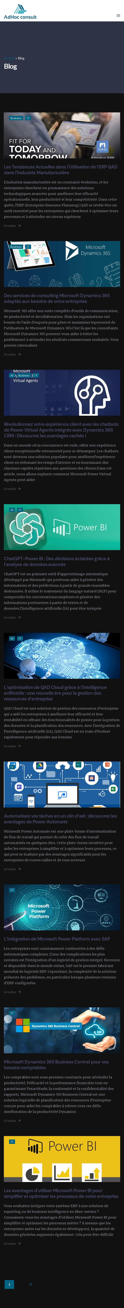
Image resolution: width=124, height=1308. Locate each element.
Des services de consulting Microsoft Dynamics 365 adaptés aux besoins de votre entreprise (57, 298)
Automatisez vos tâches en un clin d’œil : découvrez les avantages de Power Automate (60, 819)
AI (12, 375)
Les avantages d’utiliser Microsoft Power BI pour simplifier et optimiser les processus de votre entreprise (61, 1193)
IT (28, 118)
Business (16, 118)
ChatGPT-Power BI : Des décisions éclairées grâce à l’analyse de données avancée (57, 561)
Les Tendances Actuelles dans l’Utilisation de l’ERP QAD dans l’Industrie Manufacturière (60, 170)
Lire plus (12, 225)
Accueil (9, 58)
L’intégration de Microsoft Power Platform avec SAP (57, 939)
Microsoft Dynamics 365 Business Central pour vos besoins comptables (56, 1065)
